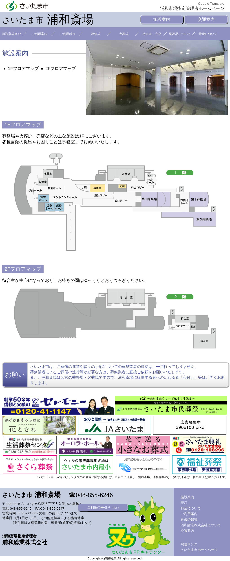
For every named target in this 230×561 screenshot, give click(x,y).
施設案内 (161, 19)
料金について (191, 508)
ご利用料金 (67, 34)
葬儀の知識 (189, 519)
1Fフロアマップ (23, 68)
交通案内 (206, 19)
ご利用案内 (39, 34)
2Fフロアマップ (60, 68)
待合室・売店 (151, 34)
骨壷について (208, 34)
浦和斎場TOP (11, 34)
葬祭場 (95, 34)
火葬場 (123, 34)
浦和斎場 (48, 19)
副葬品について (180, 34)
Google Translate (211, 3)
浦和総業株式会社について (201, 525)
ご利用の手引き (103, 507)
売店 (184, 502)
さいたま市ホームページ (199, 550)
